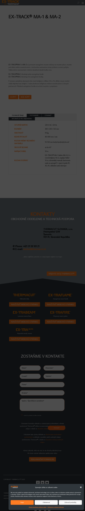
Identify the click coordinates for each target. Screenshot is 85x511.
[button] (81, 487)
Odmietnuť (46, 502)
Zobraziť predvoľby (70, 502)
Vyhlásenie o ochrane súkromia (55, 507)
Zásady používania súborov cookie (37, 507)
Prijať (22, 502)
